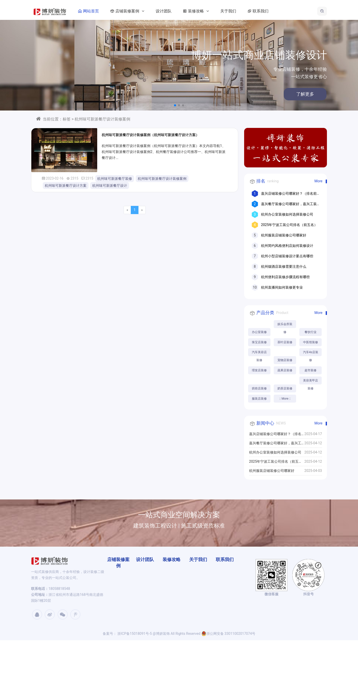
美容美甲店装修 (259, 422)
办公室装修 (259, 332)
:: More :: (259, 439)
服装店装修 (285, 429)
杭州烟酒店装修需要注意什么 (283, 266)
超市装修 (286, 400)
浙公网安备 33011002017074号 (228, 674)
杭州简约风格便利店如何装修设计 (287, 246)
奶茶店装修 (285, 410)
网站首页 (99, 11)
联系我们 (269, 11)
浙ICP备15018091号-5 (134, 674)
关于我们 (240, 11)
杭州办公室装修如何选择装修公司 (287, 214)
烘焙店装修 (259, 410)
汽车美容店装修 (259, 364)
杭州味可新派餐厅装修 (114, 179)
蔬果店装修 (259, 400)
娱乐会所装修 (285, 325)
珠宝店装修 (285, 342)
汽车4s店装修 (259, 383)
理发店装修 (285, 389)
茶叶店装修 (259, 353)
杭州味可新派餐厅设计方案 (66, 186)
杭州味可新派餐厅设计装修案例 (162, 179)
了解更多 (275, 94)
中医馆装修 (285, 353)
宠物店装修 (285, 371)
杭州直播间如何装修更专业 (282, 287)
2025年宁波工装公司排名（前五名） (289, 225)
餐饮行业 (260, 342)
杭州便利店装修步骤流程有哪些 (285, 277)
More (318, 181)
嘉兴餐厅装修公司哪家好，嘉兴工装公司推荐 (275, 485)
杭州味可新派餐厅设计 (109, 186)
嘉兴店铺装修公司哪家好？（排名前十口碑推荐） (275, 476)
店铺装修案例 (138, 11)
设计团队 (176, 11)
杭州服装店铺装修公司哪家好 (283, 235)
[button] (175, 105)
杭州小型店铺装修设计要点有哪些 (287, 256)
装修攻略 (207, 11)
